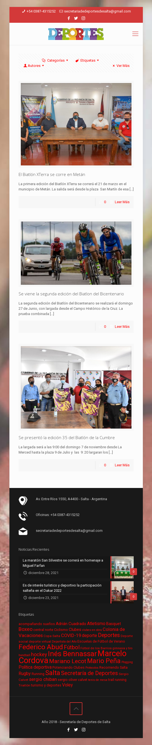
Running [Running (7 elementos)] (38, 674)
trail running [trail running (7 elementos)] (117, 680)
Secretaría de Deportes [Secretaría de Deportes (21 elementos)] (89, 673)
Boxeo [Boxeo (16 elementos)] (25, 629)
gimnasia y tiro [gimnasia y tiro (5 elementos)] (122, 648)
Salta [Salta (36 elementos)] (52, 673)
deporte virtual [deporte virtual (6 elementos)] (40, 641)
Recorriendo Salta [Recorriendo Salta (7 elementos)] (113, 667)
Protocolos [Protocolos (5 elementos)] (91, 668)
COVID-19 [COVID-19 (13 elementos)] (71, 635)
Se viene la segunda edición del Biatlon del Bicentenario (71, 293)
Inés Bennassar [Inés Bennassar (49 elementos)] (72, 654)
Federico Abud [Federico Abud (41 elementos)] (41, 647)
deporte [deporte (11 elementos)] (89, 635)
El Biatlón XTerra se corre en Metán (52, 174)
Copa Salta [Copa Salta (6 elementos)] (52, 636)
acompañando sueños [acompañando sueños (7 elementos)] (37, 624)
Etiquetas (87, 60)
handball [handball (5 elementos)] (24, 655)
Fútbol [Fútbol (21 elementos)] (72, 647)
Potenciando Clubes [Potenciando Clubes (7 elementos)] (68, 667)
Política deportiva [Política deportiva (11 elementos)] (35, 667)
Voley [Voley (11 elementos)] (67, 685)
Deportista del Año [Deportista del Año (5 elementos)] (64, 641)
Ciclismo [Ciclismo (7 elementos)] (61, 630)
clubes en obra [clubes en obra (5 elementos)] (92, 630)
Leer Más (122, 202)
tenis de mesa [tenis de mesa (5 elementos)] (97, 680)
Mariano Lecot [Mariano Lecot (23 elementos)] (67, 661)
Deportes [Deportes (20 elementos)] (109, 635)
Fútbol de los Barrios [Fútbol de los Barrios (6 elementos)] (96, 648)
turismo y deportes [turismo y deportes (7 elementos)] (46, 685)
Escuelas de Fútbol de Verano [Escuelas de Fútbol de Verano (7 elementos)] (101, 641)
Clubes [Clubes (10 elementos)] (75, 629)
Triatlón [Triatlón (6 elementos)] (24, 685)
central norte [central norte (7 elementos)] (43, 630)
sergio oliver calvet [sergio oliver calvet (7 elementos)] (72, 680)
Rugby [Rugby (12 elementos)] (25, 673)
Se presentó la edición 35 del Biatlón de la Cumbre (67, 437)
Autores (34, 66)
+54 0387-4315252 (41, 11)
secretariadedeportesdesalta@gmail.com (97, 11)
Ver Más (120, 66)
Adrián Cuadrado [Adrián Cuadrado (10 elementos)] (71, 623)
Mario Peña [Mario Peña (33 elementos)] (104, 661)
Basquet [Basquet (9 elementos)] (113, 623)
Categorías (55, 60)
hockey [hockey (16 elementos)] (39, 654)
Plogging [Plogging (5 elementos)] (127, 662)
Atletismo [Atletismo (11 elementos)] (96, 623)
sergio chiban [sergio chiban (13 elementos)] (43, 679)
